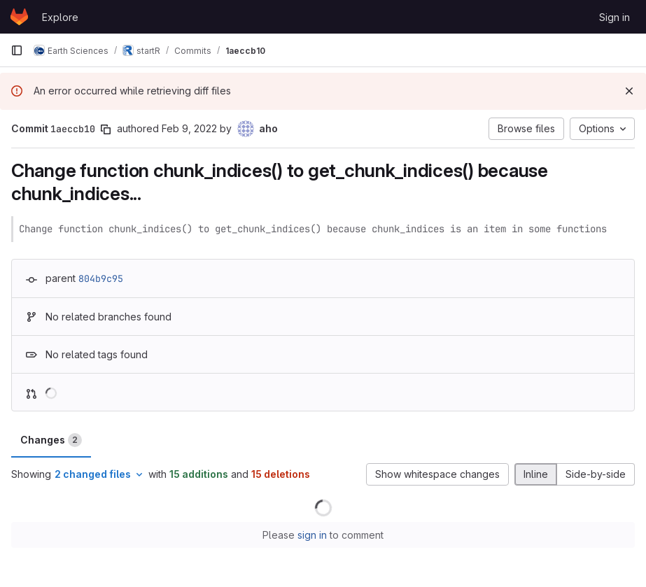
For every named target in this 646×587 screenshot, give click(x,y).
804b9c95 (100, 278)
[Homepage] (19, 17)
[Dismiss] (629, 91)
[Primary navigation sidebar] (17, 50)
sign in (312, 535)
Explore (60, 17)
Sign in (614, 17)
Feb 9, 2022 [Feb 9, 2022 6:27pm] (189, 128)
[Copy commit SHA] (105, 129)
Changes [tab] (51, 440)
